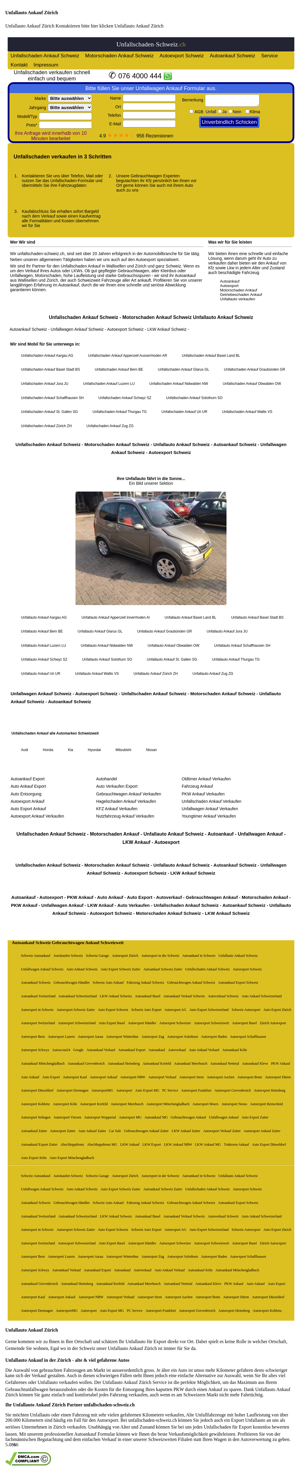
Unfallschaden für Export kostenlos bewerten (246, 1426)
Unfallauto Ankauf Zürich (31, 12)
